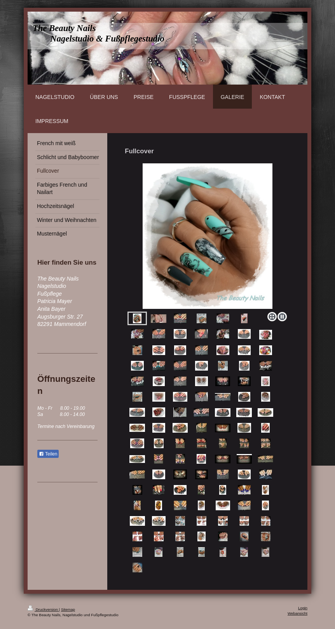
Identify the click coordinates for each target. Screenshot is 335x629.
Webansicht (297, 613)
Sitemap (68, 609)
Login (302, 608)
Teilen (48, 454)
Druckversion (43, 609)
